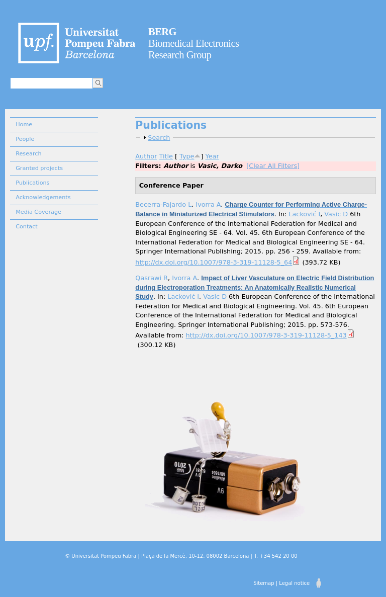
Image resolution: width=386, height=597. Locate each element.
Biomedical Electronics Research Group (193, 43)
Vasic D (336, 214)
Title (166, 156)
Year (212, 156)
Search (159, 137)
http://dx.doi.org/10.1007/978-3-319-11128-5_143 (265, 335)
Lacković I (304, 214)
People (25, 139)
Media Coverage (38, 212)
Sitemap (263, 583)
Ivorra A (208, 204)
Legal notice (294, 583)
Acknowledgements (43, 197)
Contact (27, 226)
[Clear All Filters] (273, 165)
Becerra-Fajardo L (163, 204)
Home (24, 124)
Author (146, 156)
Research (28, 153)
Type (186, 156)
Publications (32, 183)
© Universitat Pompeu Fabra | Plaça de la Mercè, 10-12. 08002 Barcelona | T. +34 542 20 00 (181, 556)
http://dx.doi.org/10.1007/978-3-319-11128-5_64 (213, 262)
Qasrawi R (151, 278)
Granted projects (39, 168)
